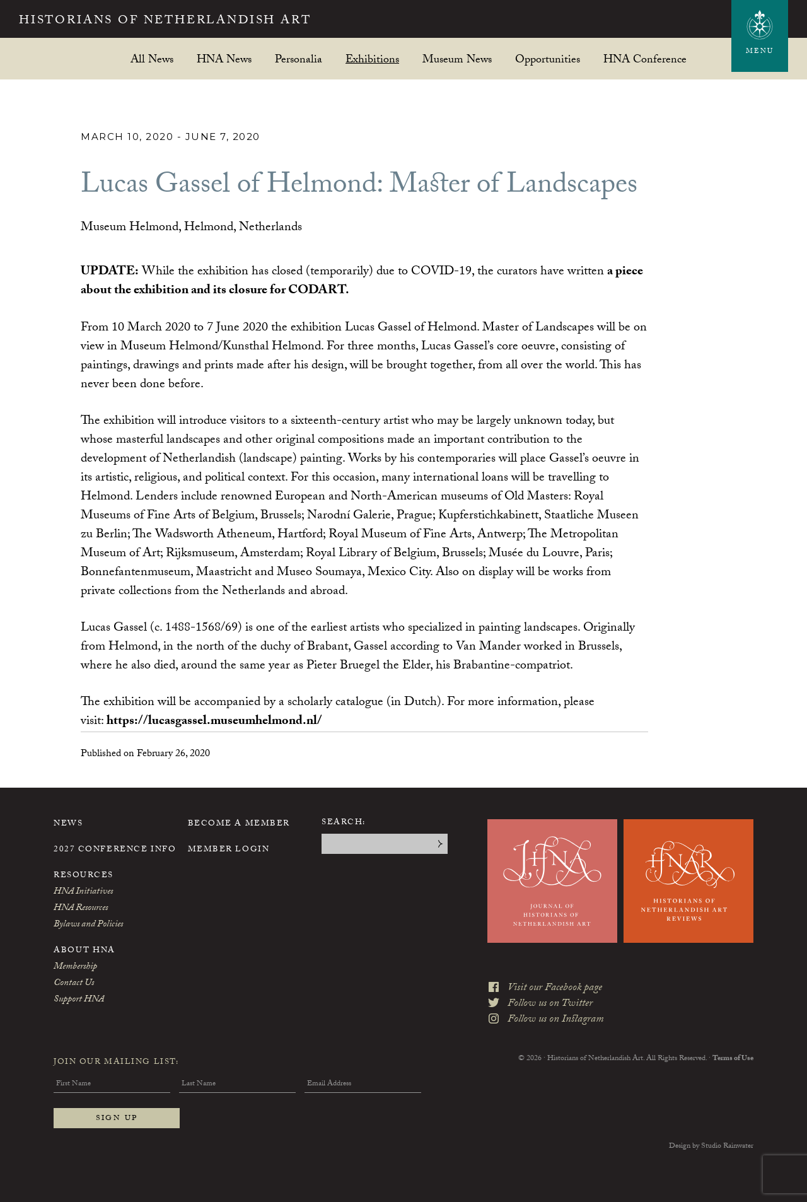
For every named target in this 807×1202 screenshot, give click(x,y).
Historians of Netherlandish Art (173, 21)
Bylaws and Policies (88, 924)
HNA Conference (645, 59)
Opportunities (547, 59)
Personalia (298, 59)
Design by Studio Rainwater (711, 1146)
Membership (75, 967)
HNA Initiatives (83, 892)
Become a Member (239, 824)
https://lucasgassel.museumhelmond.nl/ (214, 721)
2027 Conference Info (115, 849)
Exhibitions (372, 59)
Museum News (457, 59)
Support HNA (79, 999)
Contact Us (74, 983)
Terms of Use (732, 1054)
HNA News (224, 59)
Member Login (229, 849)
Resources (83, 875)
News (68, 824)
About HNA (84, 950)
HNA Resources (81, 908)
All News (152, 59)
